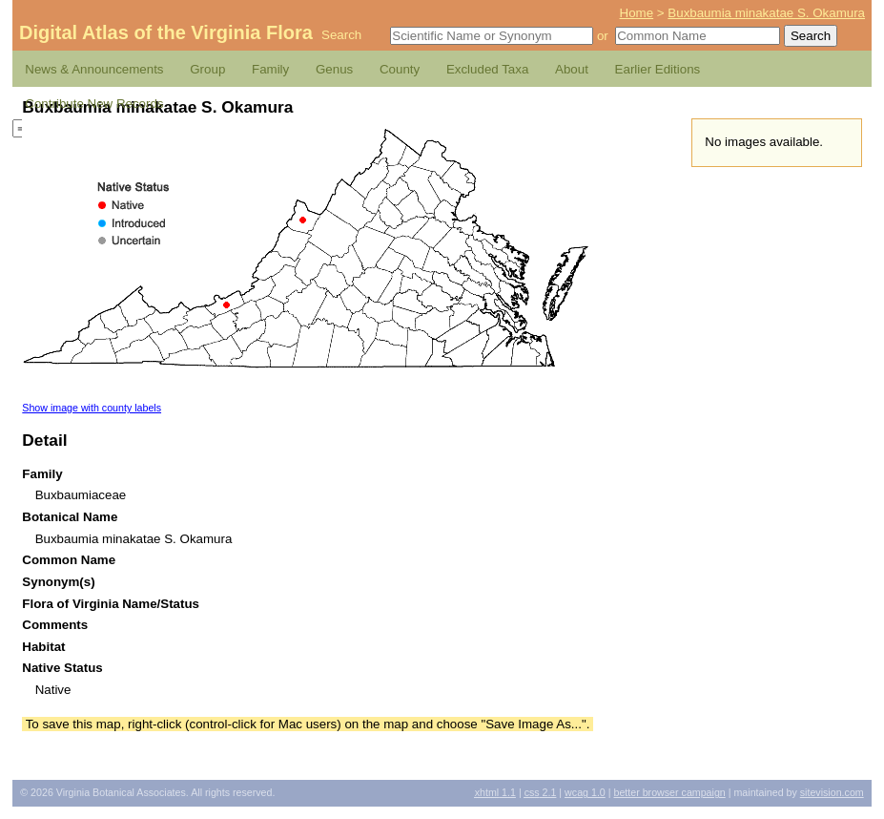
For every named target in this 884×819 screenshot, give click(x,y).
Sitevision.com (832, 792)
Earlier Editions (658, 69)
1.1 (495, 792)
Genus (334, 69)
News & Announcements (94, 69)
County (400, 69)
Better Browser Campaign (669, 792)
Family (270, 69)
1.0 (585, 792)
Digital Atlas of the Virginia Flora (166, 32)
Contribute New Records (94, 103)
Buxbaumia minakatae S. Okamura (766, 13)
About (571, 69)
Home (637, 13)
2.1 (540, 792)
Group (207, 69)
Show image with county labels (91, 407)
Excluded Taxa (487, 69)
